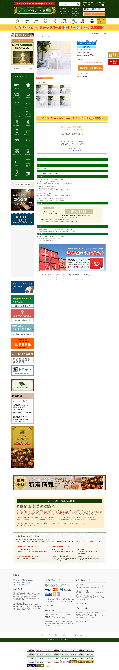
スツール (68, 278)
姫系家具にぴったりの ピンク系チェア (82, 274)
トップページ (39, 36)
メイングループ (49, 36)
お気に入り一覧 (94, 33)
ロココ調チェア (70, 276)
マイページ (104, 33)
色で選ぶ (68, 274)
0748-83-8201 (45, 238)
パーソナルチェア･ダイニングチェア (75, 280)
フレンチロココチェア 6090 (83, 276)
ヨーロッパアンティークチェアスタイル (55, 274)
